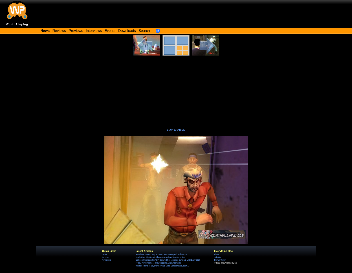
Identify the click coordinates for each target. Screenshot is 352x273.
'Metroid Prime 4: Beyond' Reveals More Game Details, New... (162, 266)
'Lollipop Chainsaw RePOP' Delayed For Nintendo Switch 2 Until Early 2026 (168, 260)
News (104, 254)
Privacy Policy (220, 260)
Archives (105, 257)
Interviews (94, 31)
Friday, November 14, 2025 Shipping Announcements (158, 263)
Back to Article (176, 129)
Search (144, 31)
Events (110, 31)
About (216, 254)
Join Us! (217, 257)
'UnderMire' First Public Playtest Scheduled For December (160, 257)
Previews (76, 31)
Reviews (59, 31)
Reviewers (106, 260)
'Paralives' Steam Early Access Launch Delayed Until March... (162, 254)
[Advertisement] (176, 89)
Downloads (127, 31)
